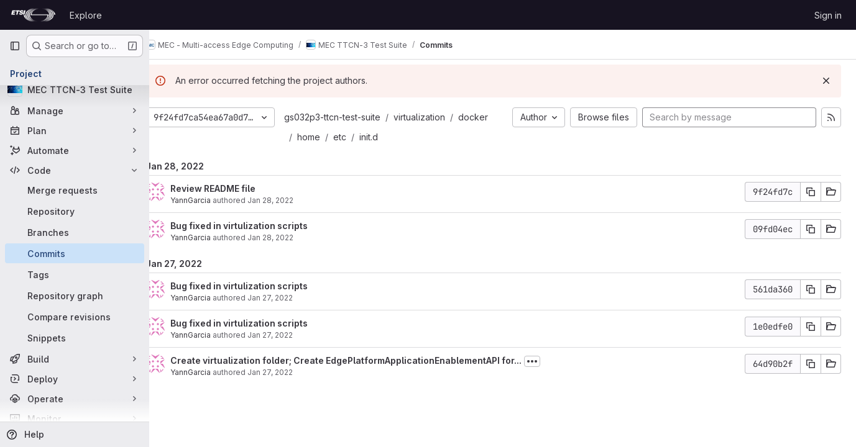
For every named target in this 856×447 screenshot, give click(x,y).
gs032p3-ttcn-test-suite (351, 117)
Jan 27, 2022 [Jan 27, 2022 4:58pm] (288, 335)
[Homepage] (33, 15)
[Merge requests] (74, 190)
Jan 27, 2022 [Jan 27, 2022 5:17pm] (288, 297)
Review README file (231, 188)
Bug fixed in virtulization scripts (257, 225)
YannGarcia (209, 200)
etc (358, 137)
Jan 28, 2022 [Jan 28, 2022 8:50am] (289, 200)
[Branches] (74, 232)
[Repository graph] (74, 295)
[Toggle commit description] (551, 361)
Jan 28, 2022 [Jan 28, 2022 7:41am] (289, 237)
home (327, 137)
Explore (86, 15)
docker (492, 117)
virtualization (438, 117)
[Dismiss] (826, 80)
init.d (387, 137)
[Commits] (74, 253)
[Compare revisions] (74, 317)
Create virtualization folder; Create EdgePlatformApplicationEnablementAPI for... (364, 360)
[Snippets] (74, 338)
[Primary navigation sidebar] (15, 46)
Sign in (828, 15)
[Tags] (74, 274)
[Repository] (74, 211)
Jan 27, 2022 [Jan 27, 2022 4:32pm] (288, 372)
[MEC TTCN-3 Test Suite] (74, 89)
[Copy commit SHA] (811, 192)
